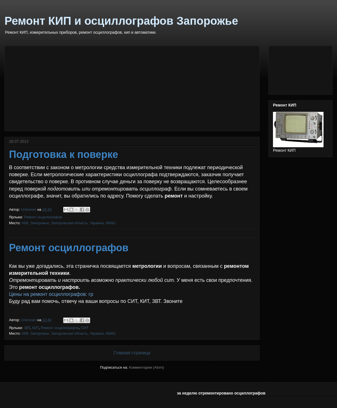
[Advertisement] (132, 87)
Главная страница (132, 352)
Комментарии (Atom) (146, 367)
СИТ (84, 328)
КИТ (35, 328)
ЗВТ (27, 328)
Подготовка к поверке (63, 154)
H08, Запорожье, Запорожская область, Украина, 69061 (69, 223)
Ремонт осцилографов (43, 217)
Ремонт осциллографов (68, 247)
